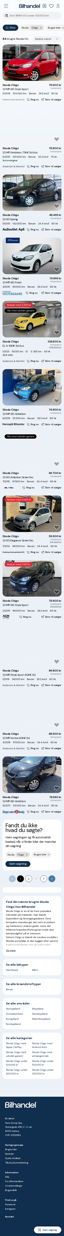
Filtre (10, 27)
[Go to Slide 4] (33, 270)
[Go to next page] (51, 878)
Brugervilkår (11, 1190)
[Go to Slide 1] (26, 140)
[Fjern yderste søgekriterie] (41, 28)
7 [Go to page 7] (43, 878)
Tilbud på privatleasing (16, 1162)
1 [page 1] (20, 878)
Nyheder (9, 1153)
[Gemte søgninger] (44, 6)
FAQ (7, 1176)
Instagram (10, 1208)
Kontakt (9, 1216)
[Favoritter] (51, 6)
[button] (32, 62)
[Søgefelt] (34, 16)
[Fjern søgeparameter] (63, 28)
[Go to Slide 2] (28, 140)
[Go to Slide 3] (30, 140)
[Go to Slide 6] (35, 140)
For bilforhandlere (14, 1181)
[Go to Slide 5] (33, 140)
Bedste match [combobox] (43, 38)
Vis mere (11, 950)
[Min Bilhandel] (58, 6)
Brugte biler (11, 1149)
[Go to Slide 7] (37, 140)
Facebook (10, 1204)
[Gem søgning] (47, 1229)
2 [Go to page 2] (28, 878)
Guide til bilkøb (12, 1158)
